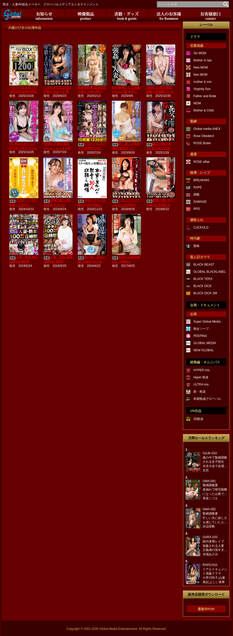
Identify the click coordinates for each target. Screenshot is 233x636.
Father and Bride (204, 96)
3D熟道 (198, 419)
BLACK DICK (202, 286)
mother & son (202, 82)
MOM (197, 103)
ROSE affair (201, 162)
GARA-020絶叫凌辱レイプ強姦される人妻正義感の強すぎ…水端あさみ (215, 545)
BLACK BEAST (203, 264)
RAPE (197, 187)
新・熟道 (199, 391)
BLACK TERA (202, 279)
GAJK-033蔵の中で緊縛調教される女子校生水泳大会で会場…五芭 (215, 461)
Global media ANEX (206, 129)
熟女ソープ (201, 329)
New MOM (200, 67)
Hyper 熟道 (200, 377)
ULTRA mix (201, 384)
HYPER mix (201, 370)
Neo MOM (200, 74)
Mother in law (202, 60)
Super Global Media (206, 321)
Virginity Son (202, 89)
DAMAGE (200, 201)
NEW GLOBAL (203, 350)
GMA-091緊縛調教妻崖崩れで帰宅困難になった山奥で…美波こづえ (215, 489)
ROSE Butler (202, 143)
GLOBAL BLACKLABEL (209, 272)
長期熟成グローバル (207, 399)
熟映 (196, 246)
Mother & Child (203, 110)
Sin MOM (199, 53)
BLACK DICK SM (205, 293)
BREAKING (201, 180)
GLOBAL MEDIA (204, 343)
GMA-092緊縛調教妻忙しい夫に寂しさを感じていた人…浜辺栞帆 (215, 517)
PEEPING (200, 336)
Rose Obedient (203, 136)
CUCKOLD (200, 227)
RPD (196, 209)
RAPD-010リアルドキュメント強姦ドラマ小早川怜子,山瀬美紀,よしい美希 (215, 573)
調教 (196, 194)
